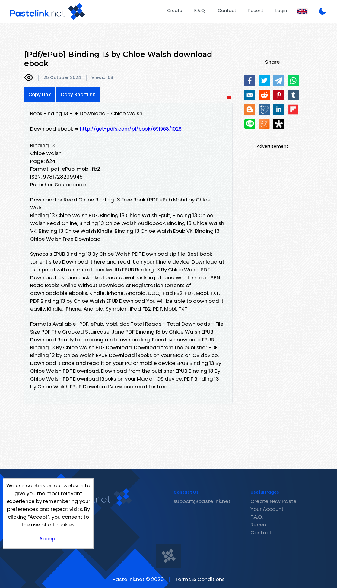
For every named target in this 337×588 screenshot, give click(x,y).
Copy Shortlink (78, 94)
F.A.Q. (200, 11)
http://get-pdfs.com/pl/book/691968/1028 (131, 128)
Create (174, 11)
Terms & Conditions (200, 579)
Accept (48, 538)
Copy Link (39, 94)
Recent (255, 11)
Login (281, 11)
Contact (227, 11)
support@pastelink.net (201, 501)
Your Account (267, 509)
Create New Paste (273, 501)
